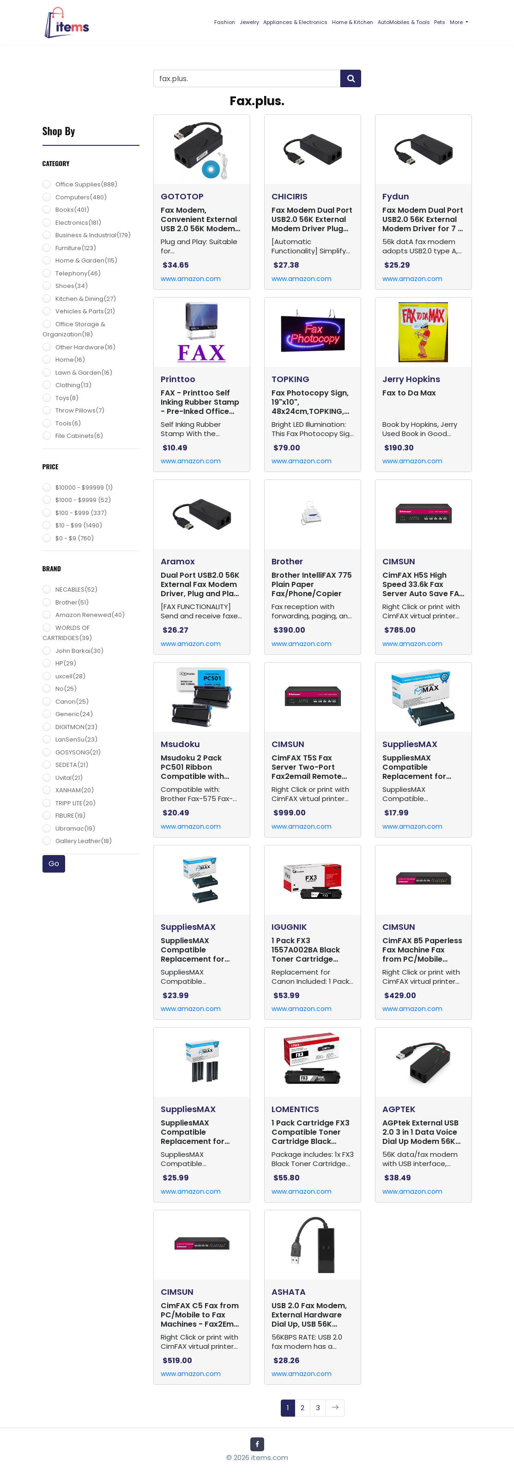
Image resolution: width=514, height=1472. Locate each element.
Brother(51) (72, 602)
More (457, 22)
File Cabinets (79, 435)
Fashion (224, 22)
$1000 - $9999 (83, 500)
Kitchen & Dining (85, 298)
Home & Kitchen (352, 22)
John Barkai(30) (79, 650)
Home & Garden (86, 260)
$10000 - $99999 (84, 487)
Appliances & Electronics (295, 22)
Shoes (71, 285)
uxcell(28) (70, 676)
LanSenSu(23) (76, 739)
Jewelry (249, 22)
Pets (439, 22)
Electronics (78, 222)
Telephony (78, 273)
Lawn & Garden (83, 372)
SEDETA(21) (71, 764)
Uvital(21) (69, 777)
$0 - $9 (74, 538)
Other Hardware (85, 347)
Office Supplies (86, 184)
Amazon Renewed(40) (90, 614)
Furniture (75, 248)
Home (70, 359)
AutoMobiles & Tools (404, 22)
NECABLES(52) (76, 589)
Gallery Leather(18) (83, 841)
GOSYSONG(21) (78, 752)
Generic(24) (74, 714)
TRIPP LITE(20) (75, 803)
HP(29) (65, 663)
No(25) (66, 688)
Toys (67, 398)
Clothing (73, 385)
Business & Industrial (93, 235)
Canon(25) (72, 701)
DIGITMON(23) (76, 727)
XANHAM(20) (74, 790)
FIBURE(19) (70, 815)
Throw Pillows (79, 410)
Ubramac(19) (75, 828)
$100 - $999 (81, 513)
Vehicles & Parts (85, 311)
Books (72, 209)
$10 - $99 (78, 525)
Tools (68, 423)
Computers (81, 197)
